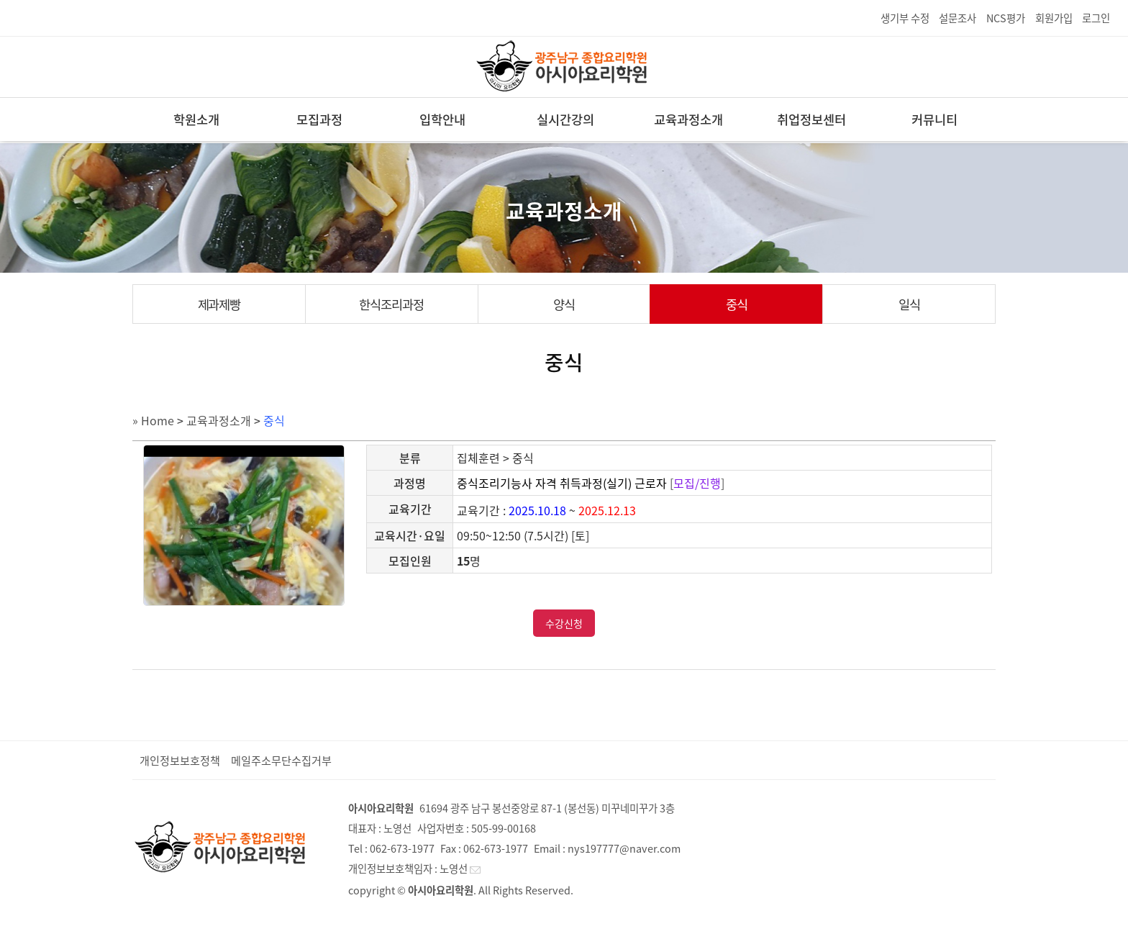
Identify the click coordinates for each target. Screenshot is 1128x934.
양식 (564, 304)
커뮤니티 (934, 119)
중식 (736, 304)
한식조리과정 (391, 304)
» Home (153, 420)
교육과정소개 (688, 119)
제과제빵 (219, 304)
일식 (909, 304)
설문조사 (957, 18)
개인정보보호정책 (180, 760)
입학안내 (442, 119)
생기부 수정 (905, 18)
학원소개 (196, 119)
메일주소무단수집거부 (281, 760)
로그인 (1096, 18)
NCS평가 (1005, 18)
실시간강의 (565, 119)
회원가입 (1054, 18)
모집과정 (319, 119)
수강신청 (564, 623)
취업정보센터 (811, 119)
